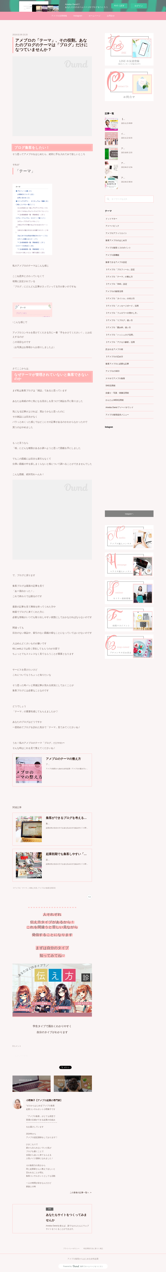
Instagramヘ (129, 514)
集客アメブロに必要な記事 (117, 364)
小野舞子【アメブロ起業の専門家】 (44, 1100)
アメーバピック (112, 226)
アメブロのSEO (112, 371)
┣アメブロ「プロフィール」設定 (120, 269)
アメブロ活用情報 (59, 16)
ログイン (139, 6)
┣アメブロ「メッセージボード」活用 (122, 306)
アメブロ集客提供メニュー (117, 415)
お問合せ (111, 16)
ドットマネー (111, 219)
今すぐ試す (119, 5)
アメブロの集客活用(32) (47, 888)
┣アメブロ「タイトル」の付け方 (120, 298)
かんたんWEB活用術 (115, 400)
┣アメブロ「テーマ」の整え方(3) (24, 888)
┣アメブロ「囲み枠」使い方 (118, 327)
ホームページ (94, 16)
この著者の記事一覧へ (81, 1192)
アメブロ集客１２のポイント (118, 248)
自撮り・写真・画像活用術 (117, 393)
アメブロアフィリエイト (116, 233)
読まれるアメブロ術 (114, 349)
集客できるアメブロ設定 (116, 262)
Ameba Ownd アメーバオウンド (119, 407)
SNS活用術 (110, 385)
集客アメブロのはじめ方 (116, 240)
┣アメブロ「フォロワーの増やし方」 (122, 313)
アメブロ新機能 (112, 255)
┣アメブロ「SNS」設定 (116, 284)
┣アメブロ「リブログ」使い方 (119, 320)
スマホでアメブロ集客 (115, 378)
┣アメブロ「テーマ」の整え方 (119, 277)
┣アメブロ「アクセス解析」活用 (120, 342)
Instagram (77, 16)
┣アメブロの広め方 (114, 356)
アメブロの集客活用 (114, 291)
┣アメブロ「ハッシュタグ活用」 (120, 335)
